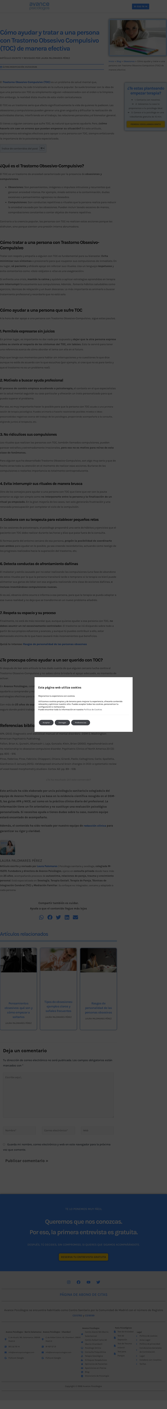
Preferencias (85, 722)
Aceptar (47, 722)
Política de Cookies (93, 709)
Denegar (65, 722)
